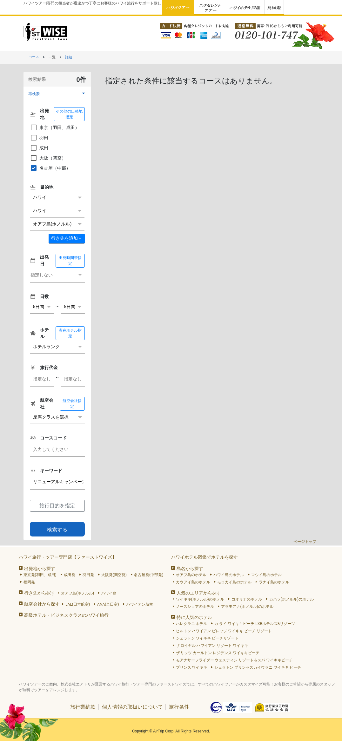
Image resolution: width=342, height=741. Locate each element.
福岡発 (29, 582)
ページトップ (304, 541)
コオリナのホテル (246, 599)
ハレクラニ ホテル (191, 623)
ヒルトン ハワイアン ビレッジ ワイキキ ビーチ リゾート (224, 631)
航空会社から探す (42, 604)
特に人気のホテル (194, 617)
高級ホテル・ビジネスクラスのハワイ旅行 (66, 615)
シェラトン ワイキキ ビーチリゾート (207, 638)
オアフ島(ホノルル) (77, 593)
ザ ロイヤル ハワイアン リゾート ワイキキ (212, 645)
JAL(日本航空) (77, 604)
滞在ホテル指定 (70, 333)
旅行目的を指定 (57, 506)
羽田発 (88, 575)
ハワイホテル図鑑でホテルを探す (204, 557)
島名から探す (190, 568)
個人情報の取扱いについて (132, 707)
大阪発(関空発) (114, 575)
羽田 (39, 137)
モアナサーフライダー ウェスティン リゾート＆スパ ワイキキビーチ (234, 660)
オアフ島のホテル (191, 575)
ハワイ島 (109, 593)
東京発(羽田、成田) (40, 575)
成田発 (69, 575)
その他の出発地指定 (69, 114)
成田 (39, 148)
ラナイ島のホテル (274, 582)
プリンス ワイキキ (191, 667)
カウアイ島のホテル (193, 582)
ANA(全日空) (108, 604)
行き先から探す (39, 592)
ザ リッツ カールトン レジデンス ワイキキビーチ (218, 653)
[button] (57, 94)
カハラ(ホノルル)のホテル (291, 599)
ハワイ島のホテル (228, 575)
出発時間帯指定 (70, 261)
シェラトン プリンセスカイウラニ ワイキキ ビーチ (257, 667)
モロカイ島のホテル (234, 582)
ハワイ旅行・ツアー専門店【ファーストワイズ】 (68, 557)
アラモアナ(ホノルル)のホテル (247, 606)
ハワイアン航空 (139, 604)
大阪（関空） (48, 158)
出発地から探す (39, 568)
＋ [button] (66, 238)
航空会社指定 (72, 404)
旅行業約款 (83, 707)
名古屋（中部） (50, 168)
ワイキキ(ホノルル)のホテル (200, 599)
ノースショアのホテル (195, 606)
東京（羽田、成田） (54, 127)
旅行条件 (179, 707)
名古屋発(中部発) (148, 575)
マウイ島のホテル (266, 575)
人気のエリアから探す (199, 592)
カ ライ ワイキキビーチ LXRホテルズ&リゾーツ (254, 623)
